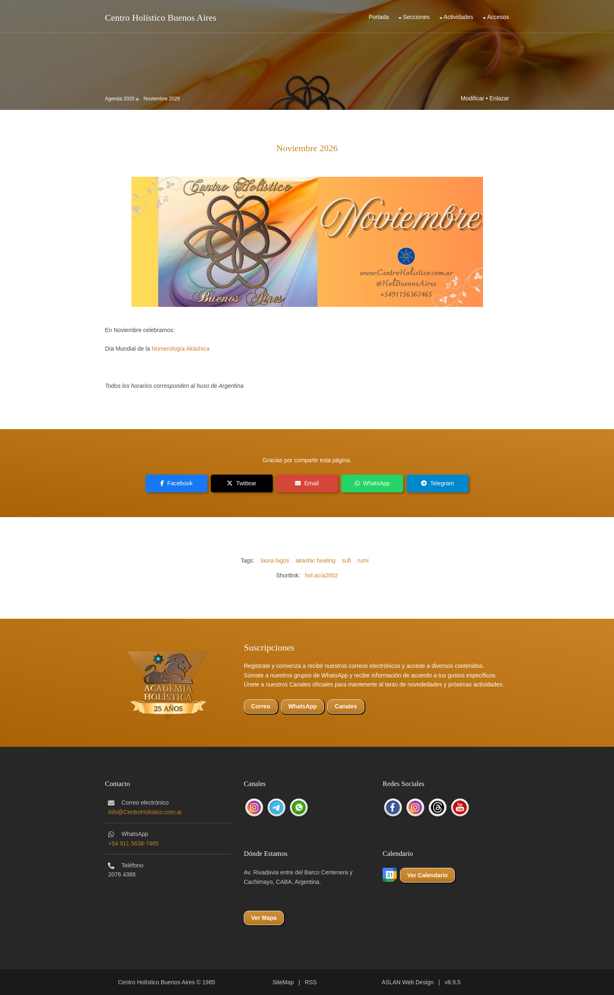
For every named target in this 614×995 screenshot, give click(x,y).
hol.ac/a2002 (321, 575)
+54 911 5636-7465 (133, 843)
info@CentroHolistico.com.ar (145, 812)
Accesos (498, 17)
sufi (346, 560)
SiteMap (282, 982)
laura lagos (275, 560)
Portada (379, 17)
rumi (363, 560)
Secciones (416, 17)
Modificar (472, 98)
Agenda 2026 (119, 99)
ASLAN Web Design (408, 982)
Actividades (459, 17)
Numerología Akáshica (180, 348)
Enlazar (499, 98)
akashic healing (315, 560)
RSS (311, 982)
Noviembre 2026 (161, 99)
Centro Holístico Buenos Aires (160, 17)
